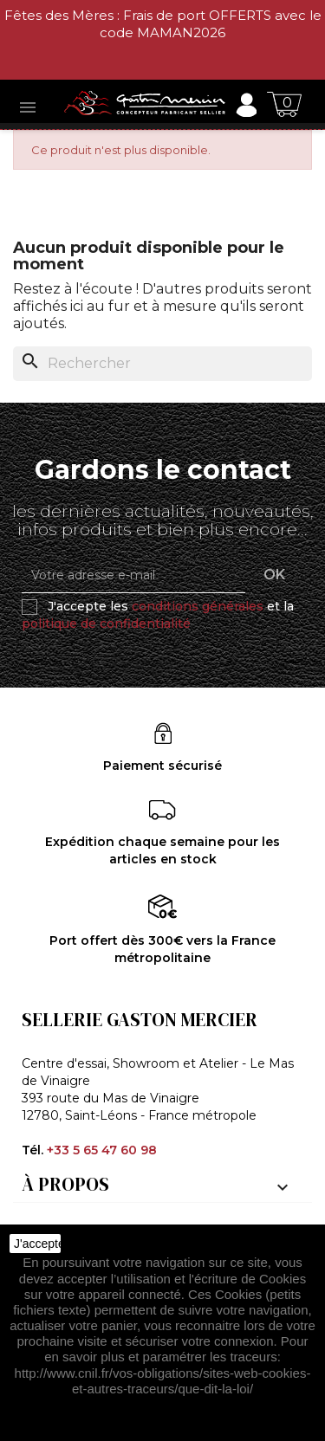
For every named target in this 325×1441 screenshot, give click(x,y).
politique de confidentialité (106, 623)
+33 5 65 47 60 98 (102, 1150)
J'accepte (37, 1243)
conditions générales (197, 606)
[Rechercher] (162, 363)
